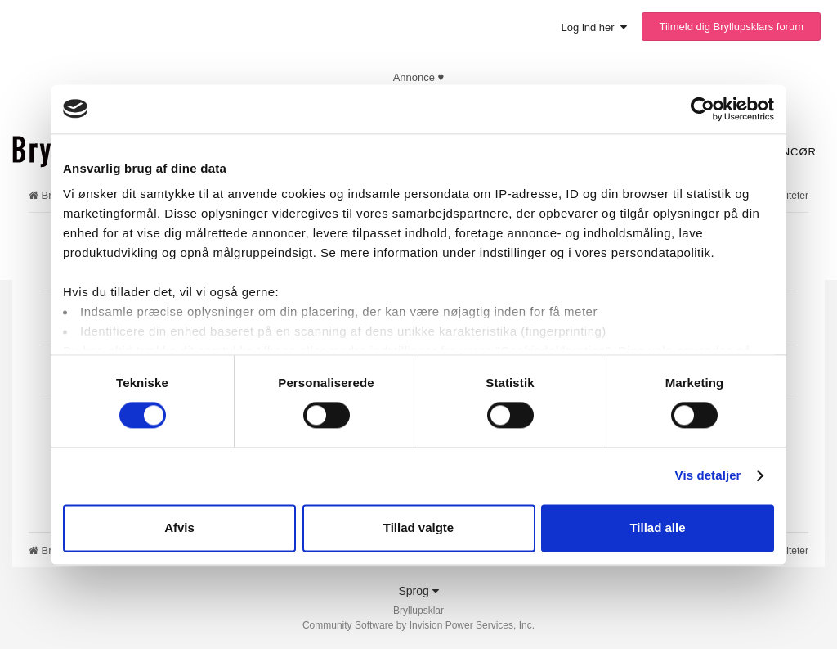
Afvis (179, 527)
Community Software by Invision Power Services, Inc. (418, 625)
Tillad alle (657, 527)
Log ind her (594, 27)
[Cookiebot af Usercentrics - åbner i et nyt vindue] (702, 109)
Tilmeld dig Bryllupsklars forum (731, 26)
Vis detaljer (708, 476)
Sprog (418, 590)
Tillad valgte (418, 527)
